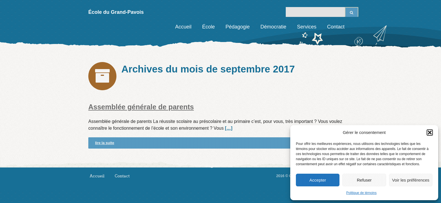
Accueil (183, 27)
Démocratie (273, 27)
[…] (229, 128)
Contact (336, 27)
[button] (430, 132)
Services (306, 27)
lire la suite (104, 143)
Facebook (354, 27)
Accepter (317, 180)
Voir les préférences (410, 180)
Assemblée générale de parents (141, 107)
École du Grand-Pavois (116, 12)
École (208, 27)
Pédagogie (238, 27)
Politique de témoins (361, 193)
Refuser (364, 180)
